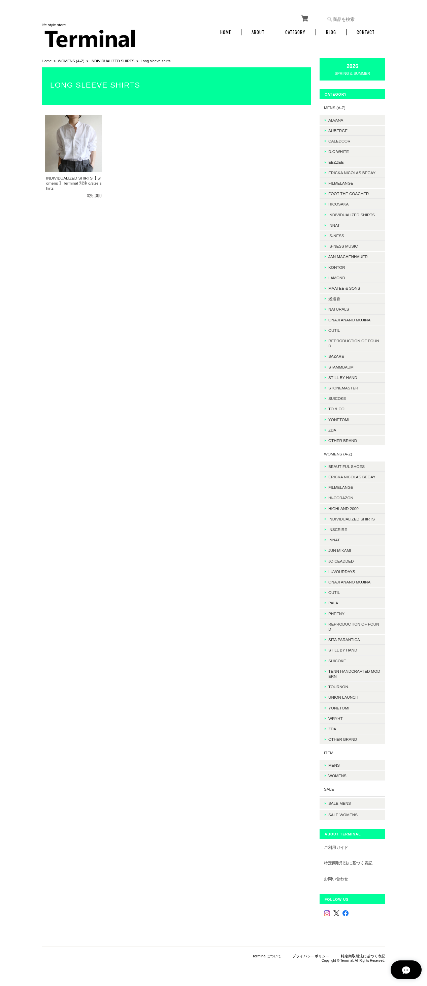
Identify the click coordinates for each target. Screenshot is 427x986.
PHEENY (336, 612)
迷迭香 (334, 297)
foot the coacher (348, 192)
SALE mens (339, 801)
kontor (336, 266)
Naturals (338, 308)
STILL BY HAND (342, 649)
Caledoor (339, 140)
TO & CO (336, 408)
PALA (333, 602)
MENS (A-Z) (335, 106)
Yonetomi (338, 418)
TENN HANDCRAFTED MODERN (354, 672)
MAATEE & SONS (344, 287)
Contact (366, 31)
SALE (329, 788)
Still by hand (342, 376)
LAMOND (336, 277)
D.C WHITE (338, 150)
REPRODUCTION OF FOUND (353, 342)
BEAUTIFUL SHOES (346, 465)
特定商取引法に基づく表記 (348, 859)
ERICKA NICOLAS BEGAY (351, 171)
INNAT (334, 224)
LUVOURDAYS (341, 570)
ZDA (332, 429)
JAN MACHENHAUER (348, 255)
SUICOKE (337, 397)
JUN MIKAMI (339, 549)
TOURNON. (338, 685)
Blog (331, 31)
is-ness (336, 234)
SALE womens (343, 811)
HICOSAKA (338, 203)
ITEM (328, 752)
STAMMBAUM (341, 365)
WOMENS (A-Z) (71, 60)
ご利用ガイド (336, 843)
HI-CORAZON (340, 497)
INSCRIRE (337, 528)
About (258, 31)
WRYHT (335, 717)
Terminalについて (266, 952)
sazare (336, 355)
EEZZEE (335, 161)
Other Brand (342, 439)
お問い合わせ (336, 875)
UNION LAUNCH (343, 696)
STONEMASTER (343, 387)
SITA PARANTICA (344, 638)
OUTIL (334, 329)
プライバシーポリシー (310, 952)
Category (295, 31)
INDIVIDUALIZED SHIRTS (112, 60)
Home (225, 31)
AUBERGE (338, 129)
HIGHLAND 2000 (343, 507)
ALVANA (335, 119)
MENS (334, 764)
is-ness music (343, 245)
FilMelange (340, 182)
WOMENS (337, 774)
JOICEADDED (341, 560)
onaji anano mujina (349, 318)
